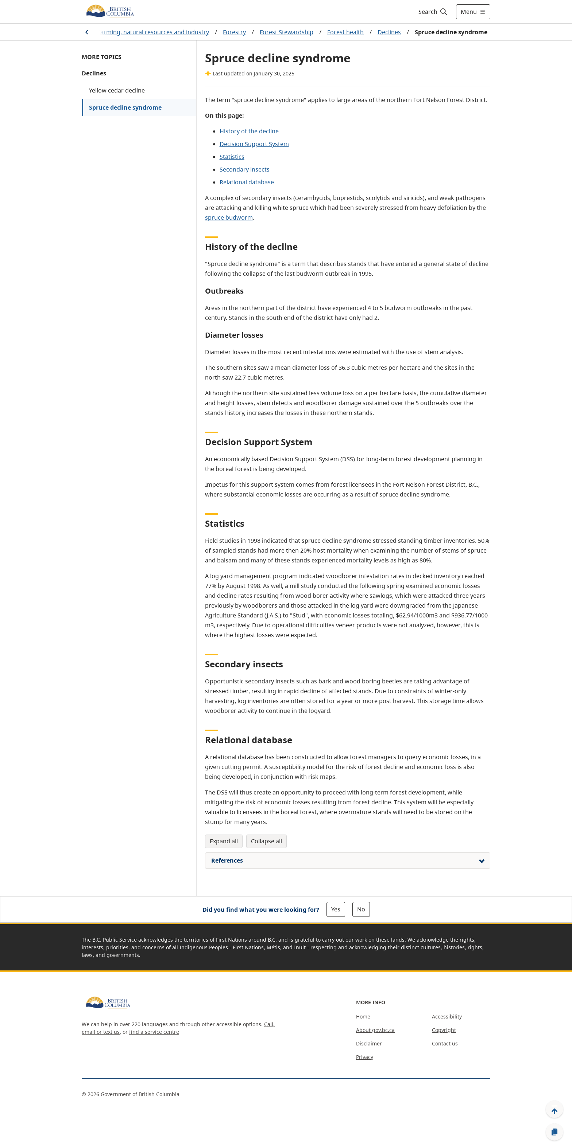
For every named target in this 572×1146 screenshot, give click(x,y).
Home (363, 1016)
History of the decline (249, 131)
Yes (335, 909)
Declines (389, 32)
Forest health (345, 32)
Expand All (224, 841)
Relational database (247, 182)
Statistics (232, 157)
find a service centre (154, 1031)
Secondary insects (245, 169)
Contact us (445, 1043)
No (361, 909)
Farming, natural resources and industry (153, 32)
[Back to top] (554, 1109)
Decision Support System (254, 144)
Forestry (234, 32)
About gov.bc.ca (375, 1030)
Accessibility (447, 1016)
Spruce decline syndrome (125, 107)
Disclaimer (369, 1043)
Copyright (444, 1030)
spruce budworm (229, 217)
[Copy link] (554, 1132)
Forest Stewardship (286, 32)
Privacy (364, 1056)
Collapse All (266, 841)
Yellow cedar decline (117, 90)
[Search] (433, 11)
